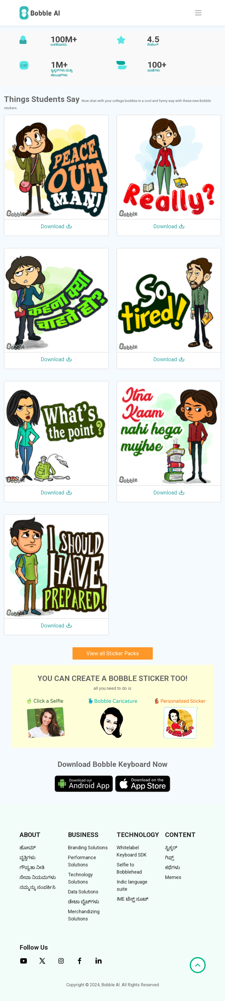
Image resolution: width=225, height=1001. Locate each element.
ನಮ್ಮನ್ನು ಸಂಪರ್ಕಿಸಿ (38, 887)
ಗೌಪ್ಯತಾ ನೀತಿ (32, 867)
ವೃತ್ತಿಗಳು (28, 857)
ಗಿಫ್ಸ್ (169, 857)
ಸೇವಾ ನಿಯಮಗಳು (38, 877)
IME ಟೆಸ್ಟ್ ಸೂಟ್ (132, 899)
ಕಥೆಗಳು (172, 867)
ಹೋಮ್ (28, 847)
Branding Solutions (88, 847)
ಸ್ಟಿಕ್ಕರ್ (171, 847)
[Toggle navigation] (198, 12)
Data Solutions (83, 892)
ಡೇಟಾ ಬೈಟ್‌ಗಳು (83, 901)
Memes (173, 877)
